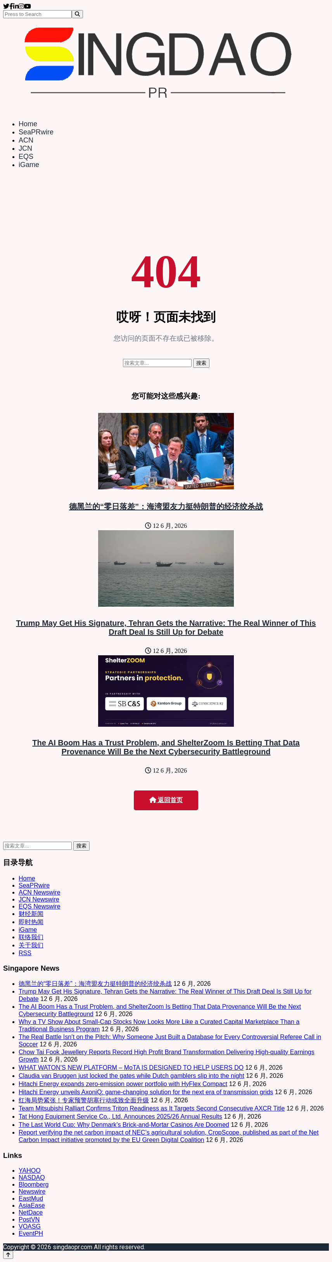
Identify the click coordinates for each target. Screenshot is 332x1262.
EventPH (31, 1233)
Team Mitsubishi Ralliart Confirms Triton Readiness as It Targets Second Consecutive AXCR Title (152, 1108)
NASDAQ (32, 1177)
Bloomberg (33, 1184)
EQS (26, 156)
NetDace (31, 1212)
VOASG (30, 1226)
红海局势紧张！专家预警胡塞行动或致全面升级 (84, 1100)
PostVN (29, 1219)
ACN (26, 140)
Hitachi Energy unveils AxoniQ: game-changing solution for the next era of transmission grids (146, 1092)
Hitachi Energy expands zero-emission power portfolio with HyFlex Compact (123, 1084)
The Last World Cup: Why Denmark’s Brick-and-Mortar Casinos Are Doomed (124, 1124)
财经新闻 (31, 913)
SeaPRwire (36, 132)
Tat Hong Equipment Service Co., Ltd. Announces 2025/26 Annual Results (120, 1116)
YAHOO (30, 1170)
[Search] (77, 14)
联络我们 (31, 937)
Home (28, 124)
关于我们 (31, 945)
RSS (25, 953)
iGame (29, 165)
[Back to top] (8, 1255)
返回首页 (166, 800)
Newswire (32, 1191)
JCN (25, 148)
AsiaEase (32, 1205)
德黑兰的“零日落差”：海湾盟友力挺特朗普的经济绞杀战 (166, 506)
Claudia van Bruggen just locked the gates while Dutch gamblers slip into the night (131, 1075)
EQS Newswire (40, 906)
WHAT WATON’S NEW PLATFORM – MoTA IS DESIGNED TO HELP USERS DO (131, 1067)
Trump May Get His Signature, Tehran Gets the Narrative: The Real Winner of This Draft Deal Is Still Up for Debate (166, 627)
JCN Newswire (39, 899)
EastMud (31, 1198)
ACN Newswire (40, 892)
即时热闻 (31, 922)
